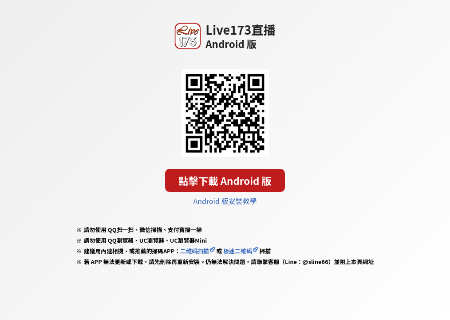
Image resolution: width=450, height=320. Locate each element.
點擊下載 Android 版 (225, 180)
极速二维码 (237, 251)
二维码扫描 (194, 251)
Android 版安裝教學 (225, 201)
